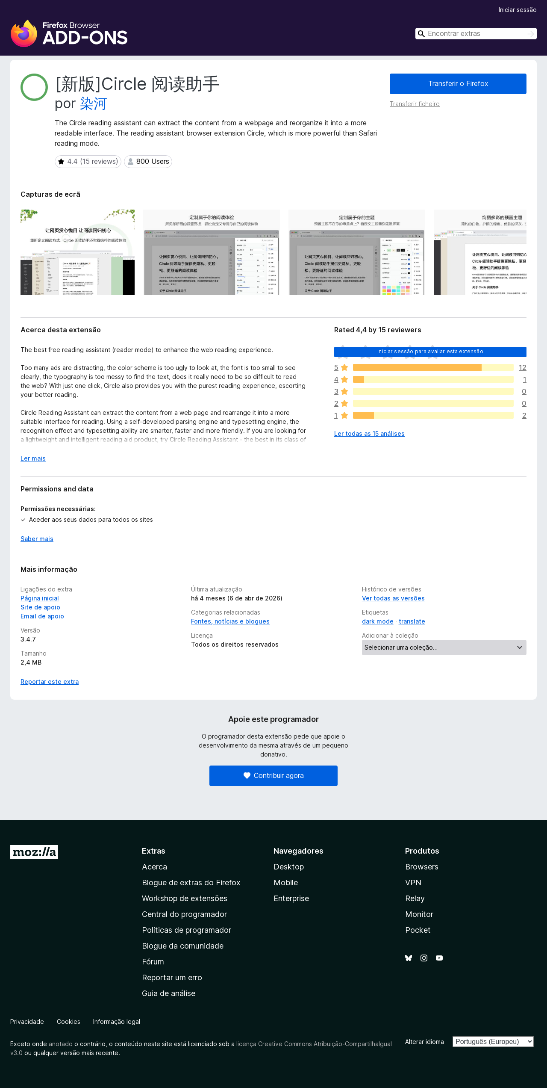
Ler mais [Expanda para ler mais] (33, 458)
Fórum (153, 961)
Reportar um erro (172, 977)
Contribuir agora (274, 775)
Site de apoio (40, 607)
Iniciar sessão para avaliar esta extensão (430, 351)
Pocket (418, 929)
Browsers (421, 866)
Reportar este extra (50, 681)
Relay (415, 898)
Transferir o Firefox (458, 83)
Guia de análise (168, 993)
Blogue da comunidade (183, 945)
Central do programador (184, 914)
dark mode (378, 621)
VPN (413, 882)
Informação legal (116, 1021)
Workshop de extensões (184, 898)
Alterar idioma (424, 1041)
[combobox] (476, 33)
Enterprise (291, 898)
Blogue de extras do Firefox (191, 882)
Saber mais (37, 538)
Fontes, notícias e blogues (230, 621)
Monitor (419, 914)
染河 (93, 103)
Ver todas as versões (393, 598)
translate (412, 621)
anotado (61, 1043)
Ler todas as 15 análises (369, 433)
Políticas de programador (186, 929)
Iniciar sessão (518, 9)
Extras (153, 850)
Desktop (289, 866)
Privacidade (27, 1021)
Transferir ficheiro (415, 103)
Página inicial (40, 598)
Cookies (68, 1021)
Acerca (154, 866)
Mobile (286, 882)
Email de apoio (42, 616)
